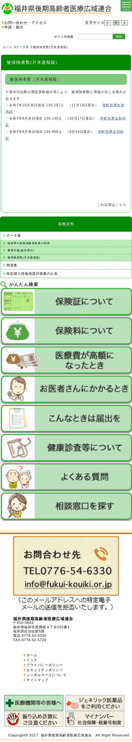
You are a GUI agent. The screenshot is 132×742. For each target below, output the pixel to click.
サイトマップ (37, 680)
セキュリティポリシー (44, 670)
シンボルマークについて (46, 675)
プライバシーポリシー (44, 665)
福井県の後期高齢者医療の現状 (28, 243)
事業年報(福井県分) (20, 250)
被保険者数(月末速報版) (23, 257)
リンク (31, 660)
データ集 (22, 47)
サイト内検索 (64, 36)
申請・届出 (13, 27)
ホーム (7, 47)
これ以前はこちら (112, 204)
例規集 (11, 265)
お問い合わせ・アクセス (24, 23)
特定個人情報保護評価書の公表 (32, 273)
